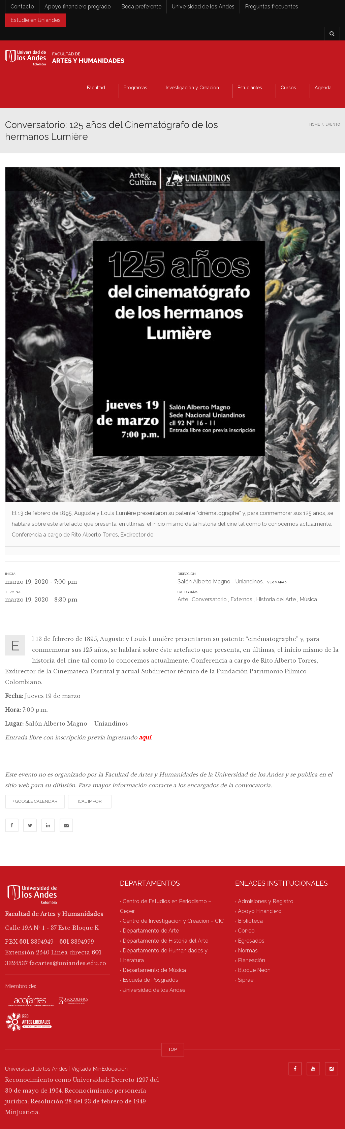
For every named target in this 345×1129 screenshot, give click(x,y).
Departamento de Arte (151, 931)
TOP (172, 1049)
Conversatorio (209, 599)
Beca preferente (141, 6)
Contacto (22, 6)
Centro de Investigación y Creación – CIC (173, 921)
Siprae (245, 980)
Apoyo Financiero (260, 911)
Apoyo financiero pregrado (77, 6)
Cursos (288, 87)
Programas (135, 87)
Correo (246, 931)
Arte (183, 599)
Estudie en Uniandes (35, 20)
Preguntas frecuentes (271, 6)
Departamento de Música (154, 970)
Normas (248, 950)
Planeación (251, 960)
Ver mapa (276, 582)
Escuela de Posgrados (150, 980)
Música (308, 599)
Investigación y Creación (192, 87)
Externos (241, 599)
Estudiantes (250, 87)
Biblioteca (250, 921)
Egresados (251, 941)
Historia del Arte (276, 599)
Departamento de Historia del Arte (165, 941)
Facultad (96, 87)
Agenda (323, 87)
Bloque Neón (254, 970)
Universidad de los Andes (203, 6)
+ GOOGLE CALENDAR (35, 801)
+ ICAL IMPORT (89, 801)
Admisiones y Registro (265, 901)
